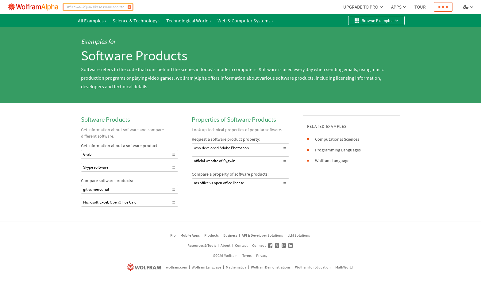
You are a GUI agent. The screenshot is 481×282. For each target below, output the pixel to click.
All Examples (92, 20)
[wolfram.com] (145, 267)
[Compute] (129, 7)
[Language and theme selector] (469, 7)
